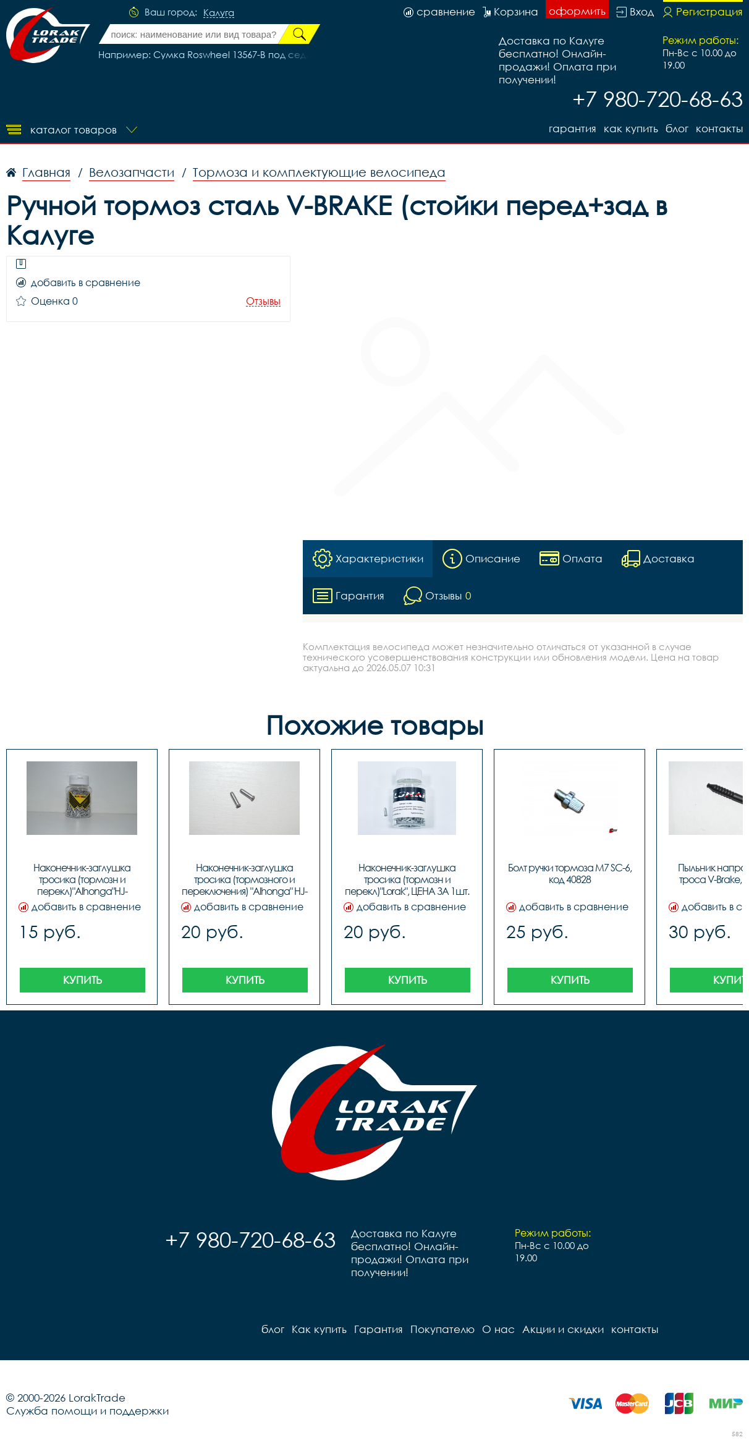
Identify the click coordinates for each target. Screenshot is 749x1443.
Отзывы (263, 301)
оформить (577, 10)
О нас (498, 1328)
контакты (719, 128)
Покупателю (442, 1328)
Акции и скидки (563, 1328)
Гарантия (572, 128)
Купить (82, 979)
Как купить (631, 128)
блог (677, 128)
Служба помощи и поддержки (87, 1410)
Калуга (218, 13)
